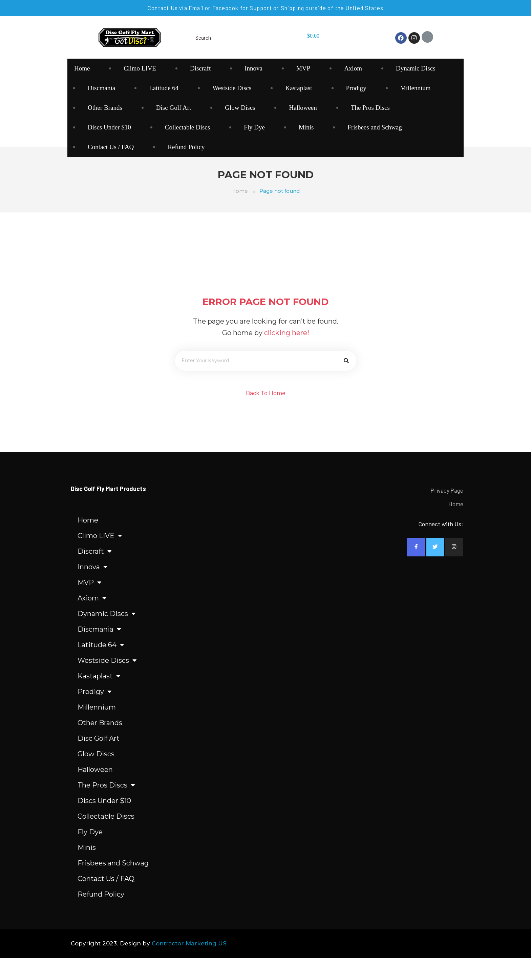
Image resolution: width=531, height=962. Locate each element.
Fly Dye (254, 127)
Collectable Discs (187, 127)
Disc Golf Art (173, 107)
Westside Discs (231, 87)
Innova (253, 68)
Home (82, 68)
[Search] (346, 365)
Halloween (303, 107)
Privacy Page (446, 494)
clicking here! (286, 337)
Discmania (101, 87)
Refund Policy (186, 146)
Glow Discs (240, 107)
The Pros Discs (370, 107)
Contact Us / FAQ (111, 146)
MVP (303, 68)
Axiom (353, 68)
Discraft (200, 68)
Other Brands (105, 107)
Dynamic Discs (416, 68)
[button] (265, 398)
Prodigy (356, 87)
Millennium (415, 87)
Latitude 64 (163, 87)
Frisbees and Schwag (374, 127)
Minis (306, 127)
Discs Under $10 (109, 127)
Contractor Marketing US (189, 947)
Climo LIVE (140, 68)
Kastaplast (298, 87)
